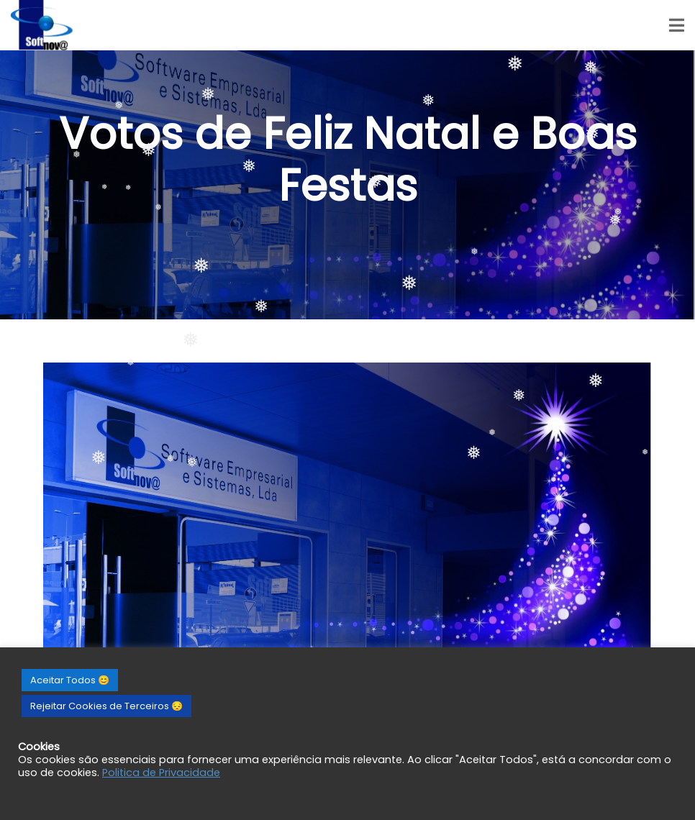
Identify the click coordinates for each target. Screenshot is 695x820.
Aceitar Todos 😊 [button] (69, 680)
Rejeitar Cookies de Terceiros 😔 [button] (106, 706)
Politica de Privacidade (161, 772)
